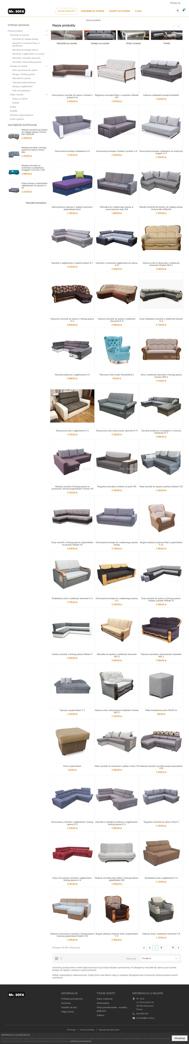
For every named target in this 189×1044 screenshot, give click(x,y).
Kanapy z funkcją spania (23, 74)
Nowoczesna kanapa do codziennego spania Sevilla (117, 543)
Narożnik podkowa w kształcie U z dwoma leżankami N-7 (161, 431)
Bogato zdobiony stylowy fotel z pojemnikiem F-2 (117, 934)
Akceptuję (179, 1038)
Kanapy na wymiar (119, 11)
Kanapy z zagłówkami (22, 86)
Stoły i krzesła (16, 94)
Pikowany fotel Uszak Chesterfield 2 (117, 374)
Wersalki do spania (21, 78)
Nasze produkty (66, 11)
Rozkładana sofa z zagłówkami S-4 (161, 878)
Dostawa (66, 1003)
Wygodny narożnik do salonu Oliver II (161, 822)
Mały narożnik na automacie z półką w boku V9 (117, 766)
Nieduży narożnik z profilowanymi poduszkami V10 (161, 767)
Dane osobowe (105, 998)
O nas (138, 11)
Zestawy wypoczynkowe (21, 115)
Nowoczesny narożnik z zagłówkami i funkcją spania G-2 (72, 823)
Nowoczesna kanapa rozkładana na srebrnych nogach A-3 (161, 152)
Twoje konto (106, 993)
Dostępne (159, 958)
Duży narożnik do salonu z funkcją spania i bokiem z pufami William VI (161, 599)
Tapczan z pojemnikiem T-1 (72, 710)
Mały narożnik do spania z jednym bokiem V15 (161, 486)
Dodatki (13, 110)
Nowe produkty (87, 1029)
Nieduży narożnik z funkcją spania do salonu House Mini (33, 150)
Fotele (13, 106)
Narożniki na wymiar (92, 11)
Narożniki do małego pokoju (25, 39)
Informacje (69, 993)
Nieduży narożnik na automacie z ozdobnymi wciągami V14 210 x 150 (33, 168)
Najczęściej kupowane (109, 1029)
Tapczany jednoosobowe (24, 82)
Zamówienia (103, 1003)
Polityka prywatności (72, 998)
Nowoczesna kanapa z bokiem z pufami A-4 (116, 151)
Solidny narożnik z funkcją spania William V (72, 654)
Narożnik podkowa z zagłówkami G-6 (72, 374)
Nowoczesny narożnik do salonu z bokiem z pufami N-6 (72, 96)
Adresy (100, 1015)
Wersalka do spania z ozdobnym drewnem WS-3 (117, 655)
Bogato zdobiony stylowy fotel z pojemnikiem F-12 (161, 543)
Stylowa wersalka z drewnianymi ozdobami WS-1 (161, 655)
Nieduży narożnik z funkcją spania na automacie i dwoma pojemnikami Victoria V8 (72, 487)
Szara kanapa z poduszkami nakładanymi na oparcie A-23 (34, 185)
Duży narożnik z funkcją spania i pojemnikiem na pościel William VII (72, 543)
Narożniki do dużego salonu (25, 49)
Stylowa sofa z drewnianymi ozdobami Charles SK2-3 (117, 711)
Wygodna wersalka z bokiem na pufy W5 (116, 486)
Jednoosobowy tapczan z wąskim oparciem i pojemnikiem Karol (72, 208)
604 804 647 (142, 1013)
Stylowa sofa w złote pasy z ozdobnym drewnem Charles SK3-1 (161, 264)
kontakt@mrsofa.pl (145, 1018)
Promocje (71, 1029)
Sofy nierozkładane (21, 90)
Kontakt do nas (69, 1007)
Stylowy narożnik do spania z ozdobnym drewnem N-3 (116, 320)
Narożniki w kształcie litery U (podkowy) (25, 44)
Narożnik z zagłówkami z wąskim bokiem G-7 (72, 263)
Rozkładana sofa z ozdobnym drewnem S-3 (72, 598)
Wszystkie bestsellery (36, 202)
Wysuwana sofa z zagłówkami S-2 (72, 430)
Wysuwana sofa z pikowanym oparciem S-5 (116, 430)
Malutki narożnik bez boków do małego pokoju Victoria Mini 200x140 (34, 132)
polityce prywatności (80, 1041)
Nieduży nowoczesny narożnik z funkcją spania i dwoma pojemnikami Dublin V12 (72, 934)
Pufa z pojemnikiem (72, 766)
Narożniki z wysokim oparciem (26, 58)
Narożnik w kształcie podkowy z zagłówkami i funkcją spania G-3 (116, 823)
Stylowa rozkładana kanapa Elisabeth (161, 95)
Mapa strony (67, 1011)
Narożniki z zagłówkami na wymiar (28, 53)
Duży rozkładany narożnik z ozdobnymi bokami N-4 (161, 320)
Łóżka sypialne (17, 119)
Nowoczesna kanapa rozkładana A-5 (72, 151)
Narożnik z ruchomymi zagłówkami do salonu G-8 (117, 264)
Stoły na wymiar (20, 98)
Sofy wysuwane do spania (24, 70)
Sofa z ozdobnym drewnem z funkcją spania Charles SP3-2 (161, 375)
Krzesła (15, 102)
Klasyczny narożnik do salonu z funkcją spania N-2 (72, 320)
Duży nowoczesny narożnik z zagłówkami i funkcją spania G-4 (72, 879)
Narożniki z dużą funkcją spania (26, 62)
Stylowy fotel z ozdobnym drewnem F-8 (161, 933)
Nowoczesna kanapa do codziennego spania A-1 (117, 599)
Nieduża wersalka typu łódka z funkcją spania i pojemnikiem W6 (117, 879)
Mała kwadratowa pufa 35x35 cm (161, 710)
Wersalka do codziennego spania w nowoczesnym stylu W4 (116, 208)
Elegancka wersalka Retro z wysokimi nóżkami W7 (116, 96)
